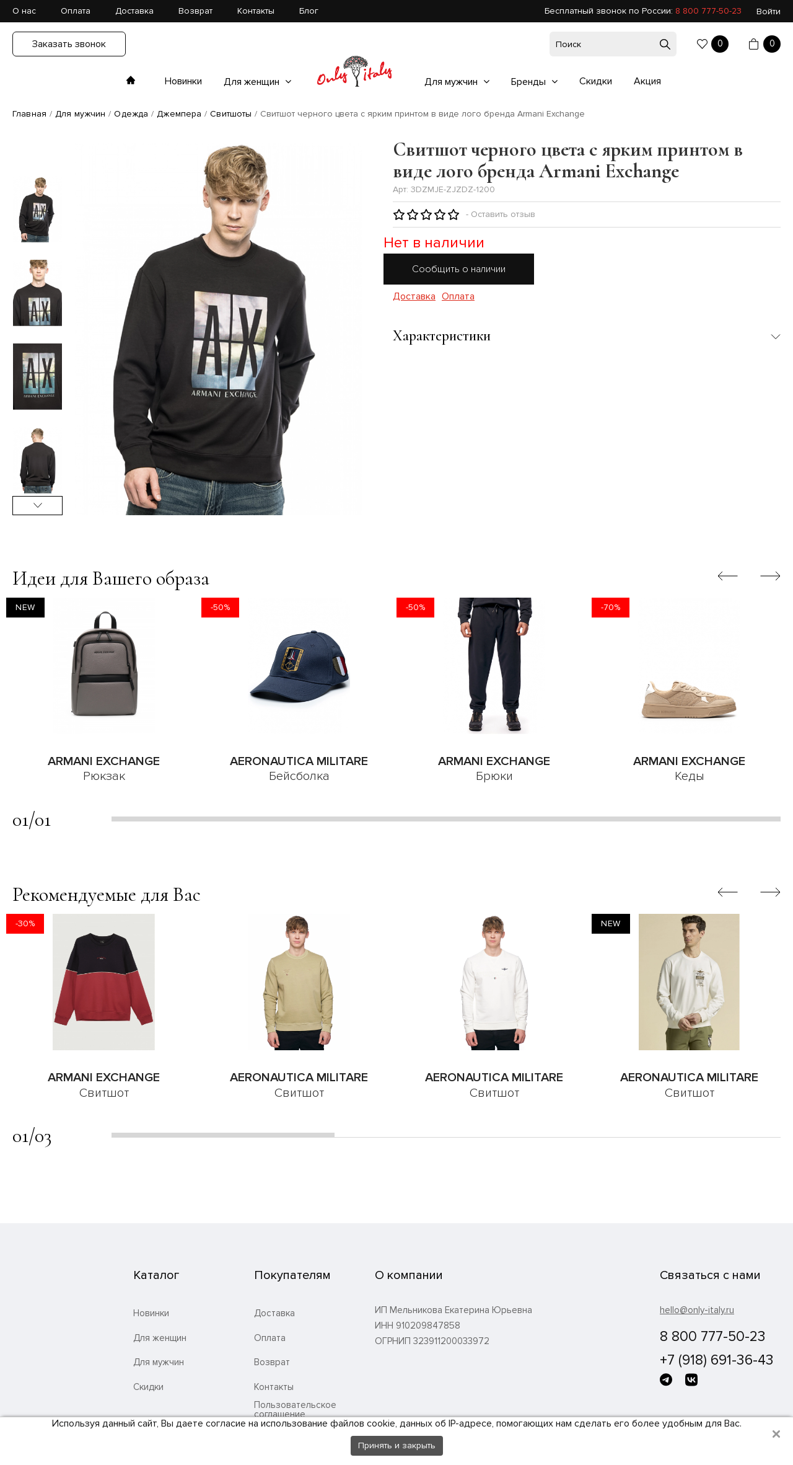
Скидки (595, 81)
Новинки (183, 81)
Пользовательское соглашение (295, 1410)
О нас (24, 11)
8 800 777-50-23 (708, 11)
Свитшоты (231, 113)
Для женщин (253, 82)
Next (37, 505)
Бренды (529, 82)
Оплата (75, 11)
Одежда (131, 113)
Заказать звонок (69, 44)
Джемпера (179, 113)
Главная (29, 113)
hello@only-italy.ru (697, 1310)
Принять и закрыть (397, 1445)
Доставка (134, 11)
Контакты (255, 11)
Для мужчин (452, 82)
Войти (768, 11)
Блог (308, 11)
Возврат (195, 11)
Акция (647, 81)
